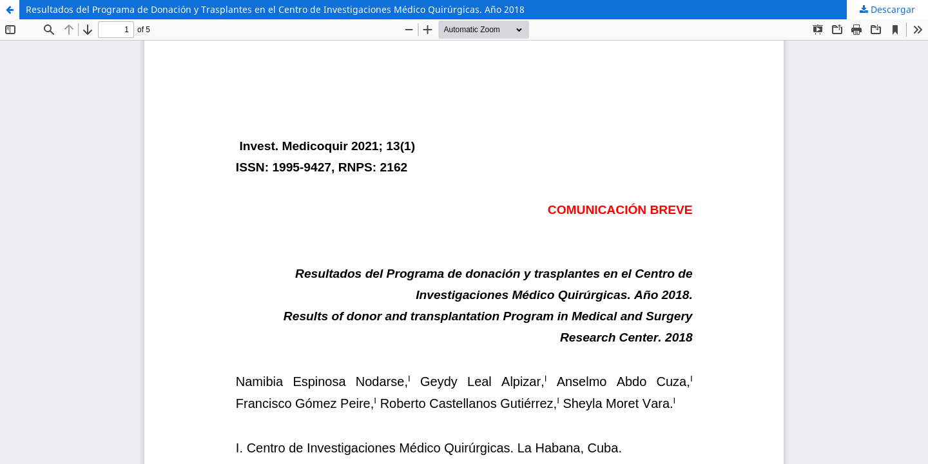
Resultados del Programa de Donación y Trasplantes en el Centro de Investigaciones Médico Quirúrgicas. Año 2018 (275, 9)
